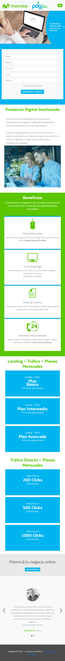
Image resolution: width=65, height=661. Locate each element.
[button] (5, 27)
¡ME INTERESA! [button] (32, 569)
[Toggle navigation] (60, 5)
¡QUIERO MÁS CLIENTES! (32, 92)
